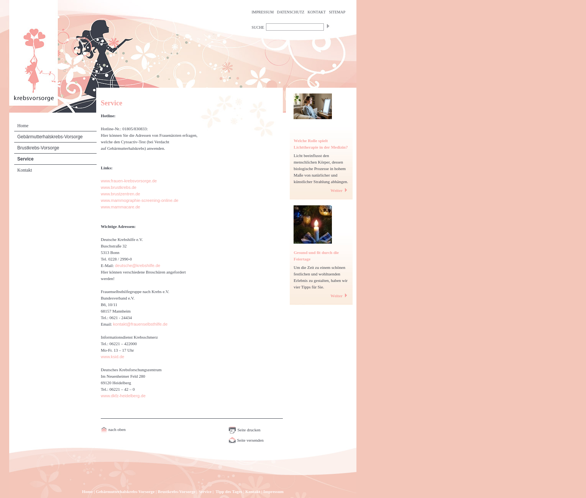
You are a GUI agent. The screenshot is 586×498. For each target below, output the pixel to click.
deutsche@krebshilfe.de (137, 265)
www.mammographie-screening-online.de (139, 200)
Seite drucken (244, 430)
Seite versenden (246, 440)
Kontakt (24, 170)
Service (25, 159)
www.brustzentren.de (120, 194)
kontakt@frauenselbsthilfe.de (140, 324)
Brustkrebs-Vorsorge (38, 148)
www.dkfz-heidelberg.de (123, 395)
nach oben (116, 429)
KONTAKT (316, 12)
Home (22, 125)
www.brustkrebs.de (118, 187)
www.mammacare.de (120, 207)
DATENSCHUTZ (291, 12)
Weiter (339, 190)
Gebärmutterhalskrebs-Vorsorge (50, 136)
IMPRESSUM (262, 12)
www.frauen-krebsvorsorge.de (129, 181)
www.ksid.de (112, 356)
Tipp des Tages (228, 491)
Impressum (273, 491)
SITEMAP (337, 12)
